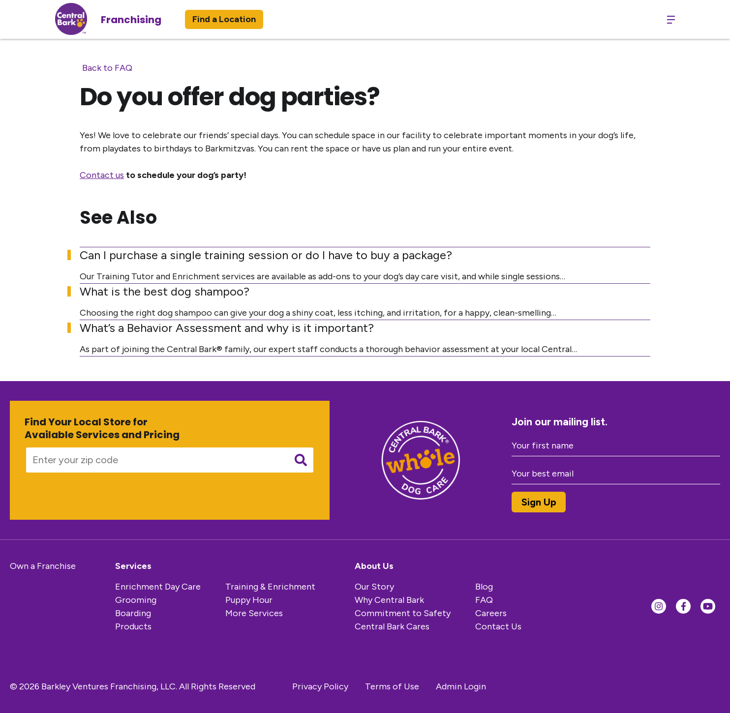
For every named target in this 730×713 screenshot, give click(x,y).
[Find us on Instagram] (658, 606)
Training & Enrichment (270, 586)
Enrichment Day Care (158, 586)
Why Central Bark (389, 599)
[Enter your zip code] (154, 460)
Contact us (102, 175)
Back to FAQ (107, 67)
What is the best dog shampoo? (164, 291)
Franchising (131, 20)
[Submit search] (301, 460)
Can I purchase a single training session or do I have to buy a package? (266, 255)
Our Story (374, 586)
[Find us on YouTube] (707, 606)
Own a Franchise (43, 566)
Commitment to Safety (403, 613)
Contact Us (498, 626)
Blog (484, 586)
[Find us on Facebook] (683, 606)
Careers (491, 613)
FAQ (484, 599)
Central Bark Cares (392, 626)
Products (133, 626)
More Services (254, 613)
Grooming (135, 599)
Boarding (133, 613)
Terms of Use (392, 686)
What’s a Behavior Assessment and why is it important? (227, 328)
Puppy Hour (249, 599)
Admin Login (461, 686)
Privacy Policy (320, 686)
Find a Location (224, 19)
